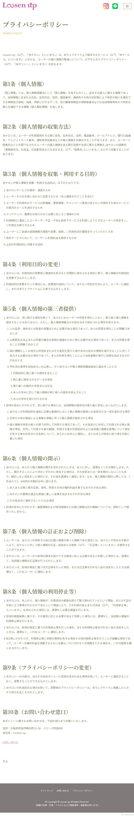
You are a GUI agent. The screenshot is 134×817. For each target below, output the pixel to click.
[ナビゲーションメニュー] (127, 6)
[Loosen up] (20, 6)
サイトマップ (46, 794)
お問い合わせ (10, 746)
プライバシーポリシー (83, 794)
